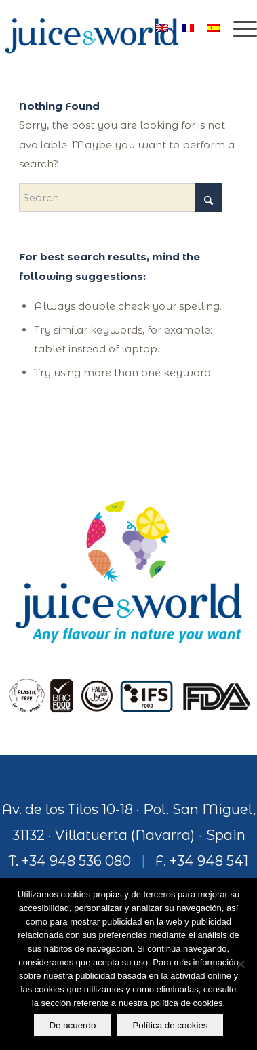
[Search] (120, 197)
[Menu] (238, 27)
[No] (240, 964)
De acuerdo (72, 1025)
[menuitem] (238, 27)
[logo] (102, 27)
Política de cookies (169, 1025)
